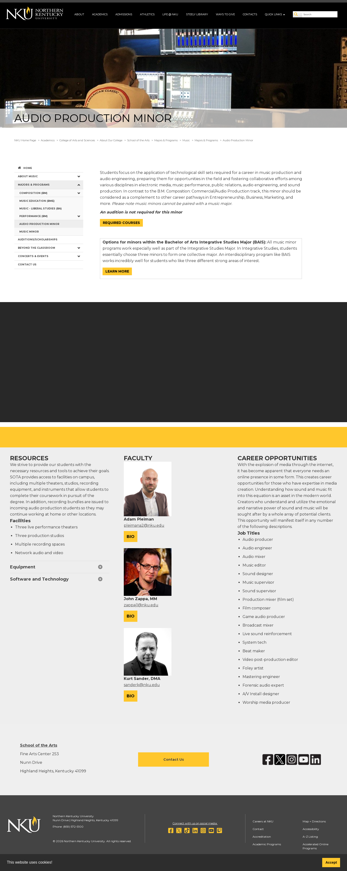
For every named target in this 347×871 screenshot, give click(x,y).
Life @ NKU (170, 14)
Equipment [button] (22, 567)
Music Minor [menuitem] (29, 231)
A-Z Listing (310, 836)
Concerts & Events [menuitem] (33, 256)
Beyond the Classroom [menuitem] (36, 247)
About (79, 14)
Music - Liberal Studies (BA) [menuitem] (40, 208)
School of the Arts (138, 140)
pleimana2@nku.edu (144, 525)
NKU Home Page (25, 140)
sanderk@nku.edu (142, 685)
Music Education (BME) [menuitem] (36, 201)
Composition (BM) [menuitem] (33, 193)
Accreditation (262, 836)
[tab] (59, 567)
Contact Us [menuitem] (27, 264)
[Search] (297, 14)
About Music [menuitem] (28, 176)
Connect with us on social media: (195, 823)
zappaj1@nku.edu (141, 605)
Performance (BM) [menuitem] (33, 216)
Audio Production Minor (238, 140)
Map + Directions (314, 821)
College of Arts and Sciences (77, 140)
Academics (100, 14)
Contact (258, 829)
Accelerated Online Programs (315, 846)
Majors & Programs (166, 140)
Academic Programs (267, 844)
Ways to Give (225, 14)
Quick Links (275, 14)
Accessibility (311, 829)
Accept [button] (331, 862)
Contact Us (173, 759)
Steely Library (197, 14)
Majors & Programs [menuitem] (34, 184)
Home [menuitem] (27, 168)
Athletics (147, 14)
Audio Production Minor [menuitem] (39, 224)
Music (186, 140)
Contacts (250, 14)
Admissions (123, 14)
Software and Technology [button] (39, 579)
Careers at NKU (263, 821)
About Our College (111, 140)
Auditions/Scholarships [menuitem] (37, 239)
